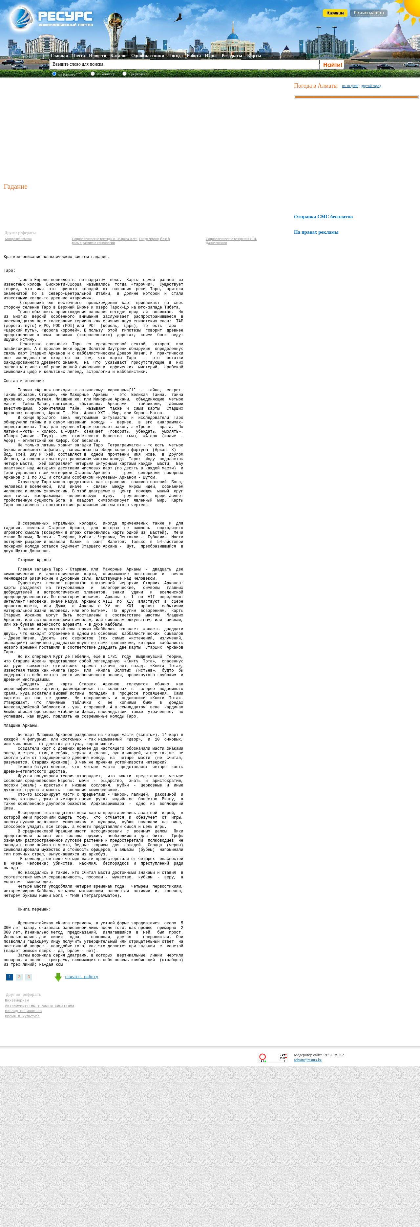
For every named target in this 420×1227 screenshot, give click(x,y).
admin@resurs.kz (308, 1220)
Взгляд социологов (23, 1169)
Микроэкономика (18, 239)
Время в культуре (22, 1175)
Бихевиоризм (17, 1156)
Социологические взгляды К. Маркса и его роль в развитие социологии (104, 241)
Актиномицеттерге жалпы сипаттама (39, 1163)
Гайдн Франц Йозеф (154, 239)
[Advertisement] (147, 129)
